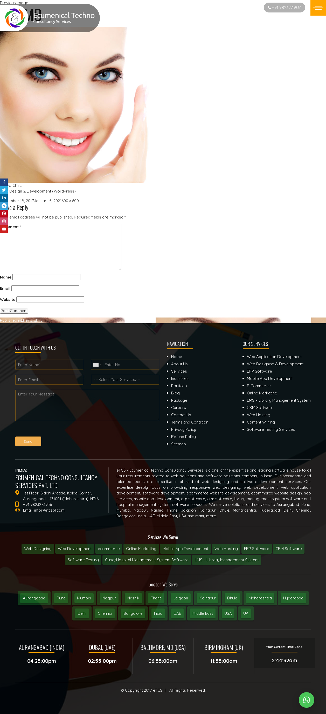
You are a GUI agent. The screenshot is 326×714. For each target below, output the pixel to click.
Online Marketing (141, 548)
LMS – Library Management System (227, 559)
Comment (10, 226)
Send (28, 441)
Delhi (82, 613)
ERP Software (256, 548)
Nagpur (109, 598)
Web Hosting (226, 548)
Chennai (105, 613)
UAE (177, 613)
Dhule (232, 598)
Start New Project (239, 7)
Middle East (202, 613)
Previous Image (14, 2)
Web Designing (38, 548)
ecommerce (109, 548)
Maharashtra (260, 598)
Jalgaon (180, 598)
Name (5, 277)
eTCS (157, 690)
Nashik (133, 598)
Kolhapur (207, 598)
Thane (156, 598)
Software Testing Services (271, 429)
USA (228, 613)
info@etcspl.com (49, 510)
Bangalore (133, 613)
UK (245, 613)
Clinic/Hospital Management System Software (147, 559)
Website (7, 299)
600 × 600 (70, 200)
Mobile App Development (185, 548)
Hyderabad (293, 598)
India (158, 613)
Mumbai (84, 598)
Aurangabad (34, 598)
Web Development (75, 548)
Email (5, 288)
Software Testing (83, 559)
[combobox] (97, 364)
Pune (61, 598)
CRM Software (288, 548)
